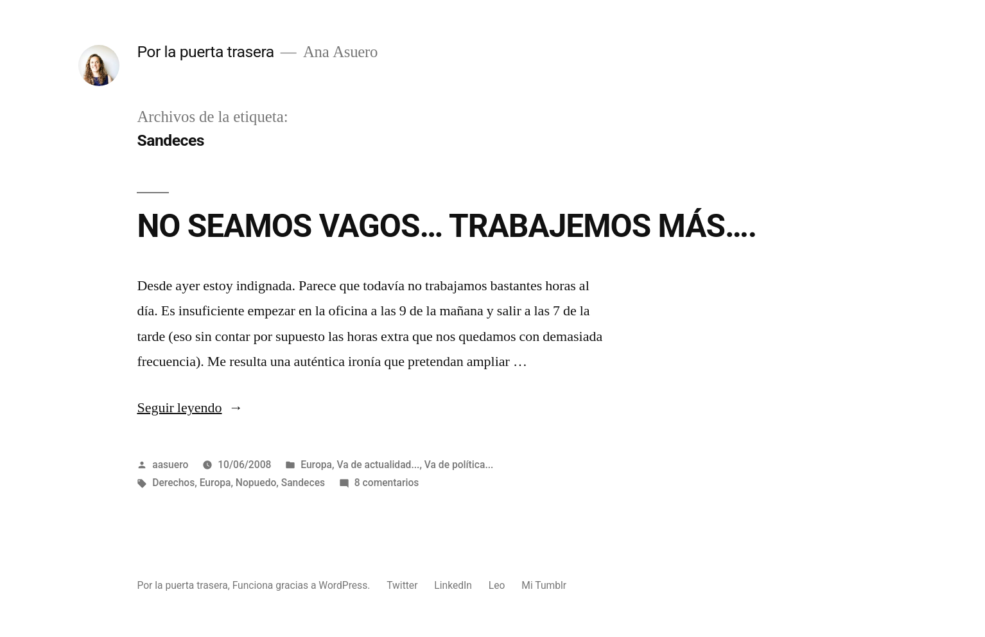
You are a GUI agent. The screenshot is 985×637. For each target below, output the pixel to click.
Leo (497, 585)
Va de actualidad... (377, 464)
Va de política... (459, 464)
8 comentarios (386, 482)
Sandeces (303, 482)
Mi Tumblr (543, 585)
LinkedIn (453, 585)
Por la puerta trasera (205, 51)
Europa (316, 464)
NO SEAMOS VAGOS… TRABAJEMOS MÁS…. (446, 226)
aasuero (170, 464)
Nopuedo (256, 482)
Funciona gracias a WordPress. (302, 585)
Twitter (402, 585)
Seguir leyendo (190, 408)
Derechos (173, 482)
